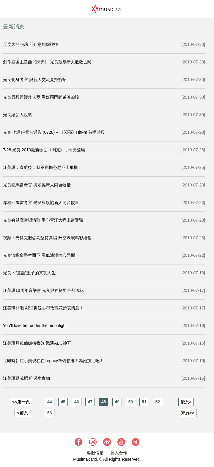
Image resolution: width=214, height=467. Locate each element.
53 (49, 412)
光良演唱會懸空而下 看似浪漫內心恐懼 (39, 255)
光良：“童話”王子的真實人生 (29, 272)
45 (63, 401)
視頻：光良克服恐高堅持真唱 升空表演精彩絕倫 (47, 237)
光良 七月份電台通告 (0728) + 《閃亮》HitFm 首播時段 (54, 132)
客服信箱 (95, 452)
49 (117, 401)
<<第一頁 (20, 401)
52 (157, 401)
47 (90, 401)
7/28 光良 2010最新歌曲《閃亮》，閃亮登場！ (46, 149)
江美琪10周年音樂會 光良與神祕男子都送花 (43, 290)
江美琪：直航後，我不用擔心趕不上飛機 (40, 167)
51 (144, 401)
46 (76, 401)
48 (103, 401)
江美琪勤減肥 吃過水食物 (26, 378)
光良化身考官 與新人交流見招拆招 (35, 79)
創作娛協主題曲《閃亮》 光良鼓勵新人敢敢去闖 (47, 62)
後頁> (186, 401)
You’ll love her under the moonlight (35, 325)
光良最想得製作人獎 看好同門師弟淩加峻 (41, 97)
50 (130, 401)
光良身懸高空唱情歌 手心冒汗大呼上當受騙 (43, 220)
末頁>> (187, 412)
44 (49, 401)
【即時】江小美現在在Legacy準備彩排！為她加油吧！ (53, 360)
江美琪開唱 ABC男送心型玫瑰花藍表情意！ (43, 308)
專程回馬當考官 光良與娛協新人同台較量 (41, 202)
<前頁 (22, 412)
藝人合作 (119, 452)
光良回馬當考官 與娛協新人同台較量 (37, 185)
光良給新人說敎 (17, 114)
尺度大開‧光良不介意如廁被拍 (30, 44)
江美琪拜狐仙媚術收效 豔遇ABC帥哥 (37, 343)
